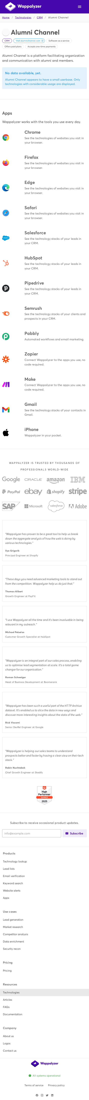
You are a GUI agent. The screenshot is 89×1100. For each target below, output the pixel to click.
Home (6, 17)
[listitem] (44, 861)
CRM (40, 17)
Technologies (23, 17)
